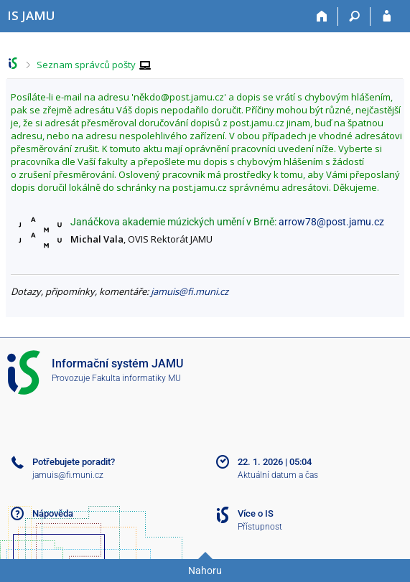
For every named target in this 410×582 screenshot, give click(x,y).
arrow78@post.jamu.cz (331, 221)
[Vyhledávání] (354, 16)
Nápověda (52, 513)
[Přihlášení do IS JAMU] (387, 16)
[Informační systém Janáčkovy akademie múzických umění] (31, 15)
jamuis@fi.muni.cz (189, 291)
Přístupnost (260, 527)
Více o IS (256, 513)
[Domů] (322, 16)
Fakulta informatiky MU (136, 378)
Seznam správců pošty (86, 64)
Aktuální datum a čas (278, 475)
